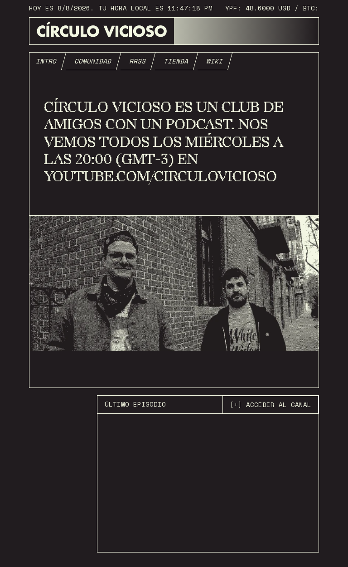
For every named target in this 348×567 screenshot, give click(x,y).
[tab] (46, 61)
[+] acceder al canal (270, 404)
